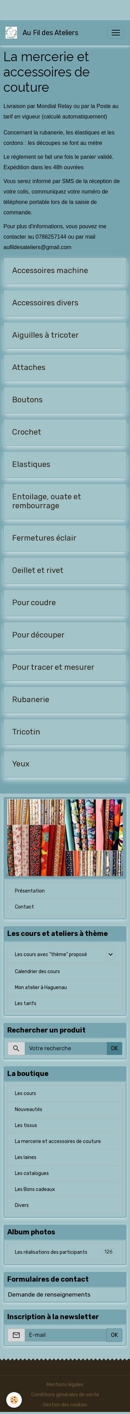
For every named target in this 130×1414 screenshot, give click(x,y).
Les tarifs (25, 1003)
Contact (24, 907)
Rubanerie (30, 699)
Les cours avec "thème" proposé (51, 954)
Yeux (20, 763)
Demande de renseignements (49, 1294)
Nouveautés (28, 1109)
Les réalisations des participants (65, 1252)
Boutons (27, 399)
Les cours (25, 1093)
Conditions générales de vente (65, 1395)
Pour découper (38, 635)
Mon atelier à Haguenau (41, 987)
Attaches (28, 367)
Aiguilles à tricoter (45, 335)
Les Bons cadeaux (35, 1189)
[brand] (43, 33)
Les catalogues (32, 1173)
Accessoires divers (45, 302)
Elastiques (31, 464)
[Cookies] (14, 1400)
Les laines (25, 1157)
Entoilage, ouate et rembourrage (46, 501)
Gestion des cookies (65, 1405)
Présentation (30, 891)
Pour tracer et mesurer (53, 667)
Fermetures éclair (44, 538)
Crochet (26, 432)
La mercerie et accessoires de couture (58, 1141)
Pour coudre (34, 602)
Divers (22, 1205)
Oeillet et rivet (37, 570)
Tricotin (26, 732)
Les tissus (26, 1125)
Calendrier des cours (37, 972)
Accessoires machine (50, 270)
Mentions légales (65, 1385)
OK (114, 1048)
